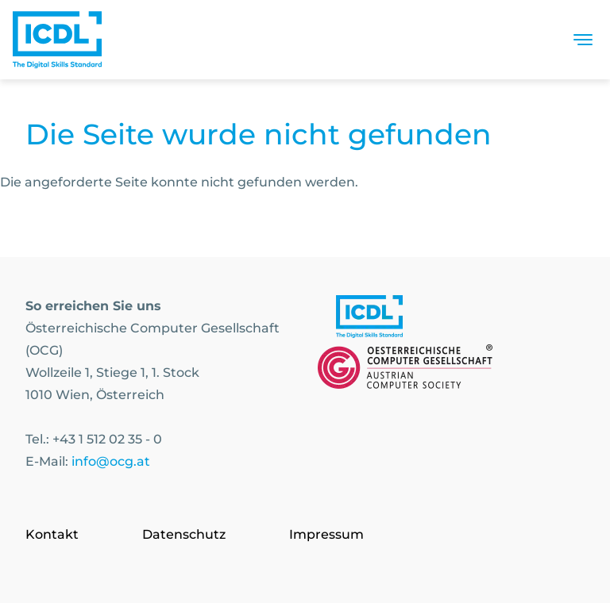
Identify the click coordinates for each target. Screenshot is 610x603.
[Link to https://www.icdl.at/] (369, 319)
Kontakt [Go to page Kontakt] (52, 534)
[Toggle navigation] (583, 39)
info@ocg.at (110, 461)
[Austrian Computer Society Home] (57, 39)
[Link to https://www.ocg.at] (405, 369)
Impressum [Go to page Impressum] (326, 534)
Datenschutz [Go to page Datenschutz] (184, 534)
